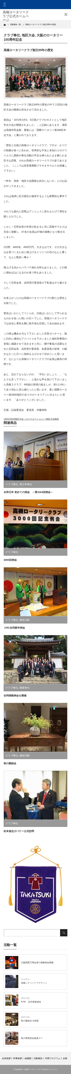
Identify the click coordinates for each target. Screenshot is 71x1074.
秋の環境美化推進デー (32, 1038)
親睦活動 (25, 619)
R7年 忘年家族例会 (31, 1002)
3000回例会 (10, 559)
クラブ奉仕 (12, 35)
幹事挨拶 (17, 1058)
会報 (65, 1058)
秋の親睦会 (10, 763)
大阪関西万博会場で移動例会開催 (37, 962)
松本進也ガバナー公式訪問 (19, 831)
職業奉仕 (25, 687)
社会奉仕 (25, 979)
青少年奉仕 (26, 484)
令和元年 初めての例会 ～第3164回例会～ (28, 492)
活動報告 (38, 1058)
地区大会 (28, 35)
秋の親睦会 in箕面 (30, 1020)
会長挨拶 (6, 1058)
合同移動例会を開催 (15, 695)
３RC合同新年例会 (14, 627)
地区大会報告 (52, 419)
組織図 (28, 1058)
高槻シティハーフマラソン (34, 983)
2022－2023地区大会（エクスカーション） (24, 419)
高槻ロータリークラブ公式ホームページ (40, 1069)
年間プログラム (52, 1058)
